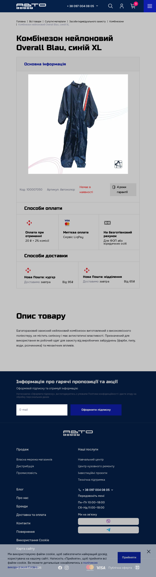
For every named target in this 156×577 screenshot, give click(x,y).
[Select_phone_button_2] (97, 5)
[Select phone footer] (112, 489)
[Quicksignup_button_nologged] (121, 6)
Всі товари (35, 21)
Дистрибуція (25, 466)
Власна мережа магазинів (34, 459)
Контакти (23, 523)
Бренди (22, 506)
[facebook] (60, 567)
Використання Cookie (32, 540)
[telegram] (108, 529)
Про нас (22, 498)
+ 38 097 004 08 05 (80, 6)
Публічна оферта (120, 568)
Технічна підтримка (91, 480)
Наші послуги (88, 449)
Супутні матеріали (55, 21)
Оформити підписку (96, 409)
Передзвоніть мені (91, 496)
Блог (19, 489)
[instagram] (66, 567)
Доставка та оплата (31, 515)
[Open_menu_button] (150, 6)
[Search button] (110, 6)
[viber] (108, 521)
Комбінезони (116, 21)
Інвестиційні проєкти (92, 473)
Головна (21, 21)
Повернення (25, 532)
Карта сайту (25, 549)
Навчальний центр (91, 459)
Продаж (22, 449)
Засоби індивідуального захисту (87, 21)
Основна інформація (45, 64)
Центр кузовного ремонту (96, 466)
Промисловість (26, 473)
